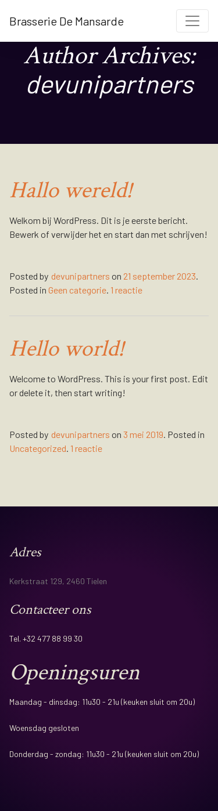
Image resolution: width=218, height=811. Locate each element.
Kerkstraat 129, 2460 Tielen (58, 581)
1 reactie (126, 289)
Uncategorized (37, 448)
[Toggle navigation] (192, 20)
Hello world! (66, 349)
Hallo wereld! (71, 190)
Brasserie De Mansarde (66, 21)
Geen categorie (77, 289)
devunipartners (80, 275)
